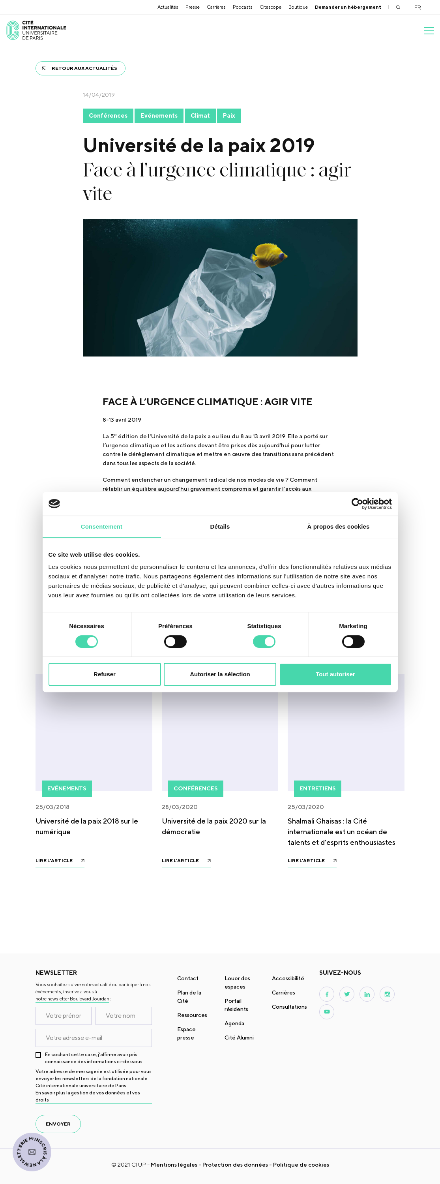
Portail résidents (236, 1005)
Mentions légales (174, 1164)
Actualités (167, 7)
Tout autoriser (335, 674)
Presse (192, 7)
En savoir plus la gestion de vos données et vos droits (88, 1096)
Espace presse (186, 1033)
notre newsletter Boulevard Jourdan (72, 999)
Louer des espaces (237, 982)
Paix (229, 115)
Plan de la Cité (189, 996)
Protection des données (235, 1164)
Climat (200, 115)
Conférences (108, 115)
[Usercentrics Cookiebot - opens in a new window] (357, 504)
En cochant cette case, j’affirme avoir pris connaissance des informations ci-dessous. (94, 1057)
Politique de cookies (301, 1164)
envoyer (58, 1124)
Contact (187, 978)
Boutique (298, 7)
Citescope (270, 7)
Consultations (289, 1007)
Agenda (234, 1023)
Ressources (192, 1015)
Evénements (159, 115)
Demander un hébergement (348, 7)
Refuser (105, 674)
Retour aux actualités (84, 68)
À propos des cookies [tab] (338, 526)
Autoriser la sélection (220, 674)
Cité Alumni (239, 1037)
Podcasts (243, 7)
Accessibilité (288, 978)
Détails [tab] (220, 526)
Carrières (216, 7)
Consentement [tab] (101, 526)
